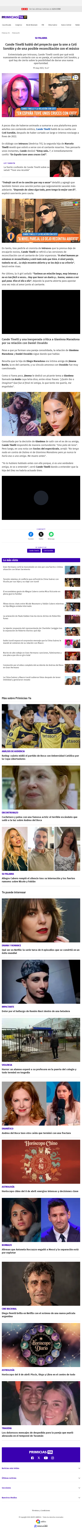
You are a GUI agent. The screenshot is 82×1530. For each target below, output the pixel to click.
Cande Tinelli (43, 129)
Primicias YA (6, 33)
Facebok (31, 536)
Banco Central (66, 25)
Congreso (18, 25)
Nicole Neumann (31, 25)
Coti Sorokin (48, 551)
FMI (43, 25)
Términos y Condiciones (41, 1511)
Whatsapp (51, 536)
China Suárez (52, 25)
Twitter (41, 536)
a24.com (56, 9)
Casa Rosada (6, 25)
